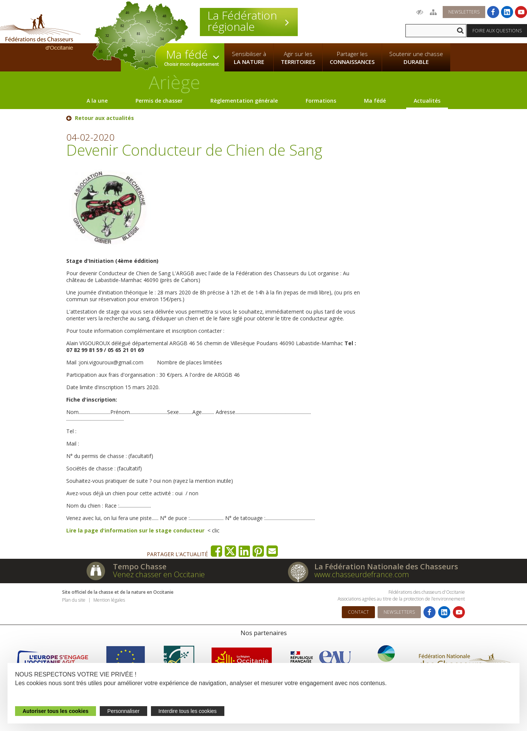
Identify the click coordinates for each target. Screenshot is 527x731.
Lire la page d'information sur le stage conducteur (135, 530)
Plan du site (73, 600)
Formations (321, 100)
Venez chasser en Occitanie (159, 574)
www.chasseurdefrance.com (361, 574)
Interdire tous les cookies (187, 711)
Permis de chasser (159, 100)
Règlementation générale (244, 100)
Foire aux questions (497, 30)
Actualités (427, 100)
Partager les (352, 58)
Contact (358, 612)
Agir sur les (298, 58)
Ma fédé (375, 100)
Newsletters (464, 12)
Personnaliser (123, 711)
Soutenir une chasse (416, 58)
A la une (97, 100)
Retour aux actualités (104, 118)
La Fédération (248, 21)
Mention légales (109, 600)
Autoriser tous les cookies (55, 711)
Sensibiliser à (249, 58)
